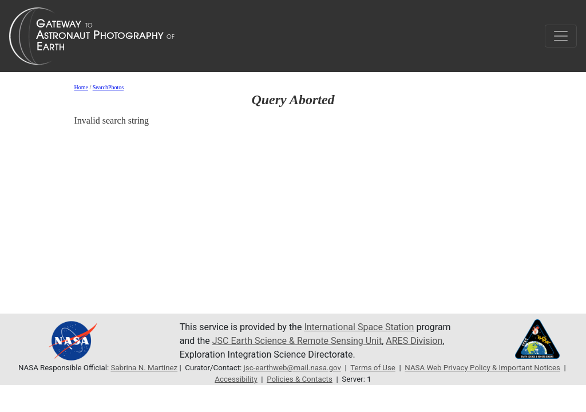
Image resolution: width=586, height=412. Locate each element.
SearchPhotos (108, 87)
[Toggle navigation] (561, 36)
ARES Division (414, 340)
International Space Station (359, 327)
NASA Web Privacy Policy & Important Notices (482, 367)
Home (81, 87)
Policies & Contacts (299, 379)
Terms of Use (372, 367)
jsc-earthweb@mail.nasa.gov (292, 367)
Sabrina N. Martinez (143, 367)
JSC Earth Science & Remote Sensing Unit (297, 340)
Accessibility (236, 379)
